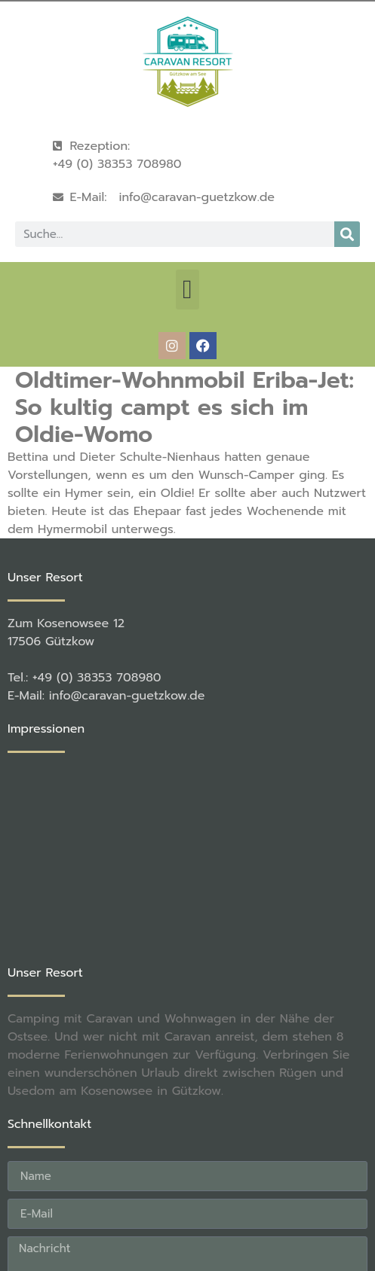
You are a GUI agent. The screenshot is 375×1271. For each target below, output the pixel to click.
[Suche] (347, 234)
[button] (187, 289)
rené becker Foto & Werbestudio (255, 1209)
